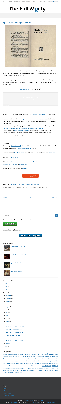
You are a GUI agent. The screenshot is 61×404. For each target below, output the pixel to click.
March (7, 321)
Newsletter (6, 391)
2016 (6, 347)
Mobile (27, 365)
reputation (42, 368)
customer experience (14, 361)
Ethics (56, 361)
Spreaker (14, 164)
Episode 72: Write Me (16, 271)
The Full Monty (29, 400)
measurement (17, 366)
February (8, 324)
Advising (34, 1)
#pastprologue (7, 354)
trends (46, 370)
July (7, 309)
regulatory (35, 368)
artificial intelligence (45, 354)
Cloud (49, 356)
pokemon (11, 368)
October (8, 301)
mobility (32, 365)
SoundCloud (23, 164)
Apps (35, 354)
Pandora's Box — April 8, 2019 (18, 246)
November (8, 298)
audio (56, 354)
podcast (41, 187)
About (10, 1)
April (7, 318)
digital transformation (33, 361)
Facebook (14, 184)
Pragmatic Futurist (17, 368)
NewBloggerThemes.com (32, 402)
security (53, 368)
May (7, 315)
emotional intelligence (47, 361)
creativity (53, 358)
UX (6, 372)
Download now (25, 89)
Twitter (22, 184)
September (8, 304)
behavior (30, 187)
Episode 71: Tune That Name (18, 263)
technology (40, 370)
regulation (29, 368)
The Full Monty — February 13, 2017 (15, 338)
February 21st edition (38, 114)
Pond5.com (52, 153)
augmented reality (7, 356)
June (7, 312)
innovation (28, 363)
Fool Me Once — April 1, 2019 (18, 254)
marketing (10, 366)
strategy (34, 370)
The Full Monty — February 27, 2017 (15, 327)
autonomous (26, 356)
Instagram (34, 363)
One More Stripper (19, 153)
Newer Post (7, 197)
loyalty (4, 365)
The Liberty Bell (16, 146)
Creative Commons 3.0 (24, 148)
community (26, 358)
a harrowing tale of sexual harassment (28, 119)
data (23, 361)
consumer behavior (35, 358)
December (8, 295)
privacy (24, 368)
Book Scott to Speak (45, 1)
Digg (36, 184)
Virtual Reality (14, 372)
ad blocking (19, 354)
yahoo (21, 372)
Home (4, 1)
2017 (6, 292)
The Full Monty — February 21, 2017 (15, 332)
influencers (22, 363)
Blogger (41, 400)
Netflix (35, 365)
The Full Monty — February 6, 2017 (14, 341)
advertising (25, 354)
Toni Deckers (14, 157)
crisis (56, 358)
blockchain (38, 356)
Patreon (24, 168)
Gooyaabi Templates (50, 402)
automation (19, 356)
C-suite (46, 356)
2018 (6, 289)
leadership (36, 187)
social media (18, 370)
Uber (4, 372)
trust (49, 370)
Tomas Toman (14, 402)
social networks (27, 370)
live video (55, 363)
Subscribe (17, 1)
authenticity (14, 356)
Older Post (54, 197)
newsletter (46, 365)
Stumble (30, 184)
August (7, 307)
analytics (31, 354)
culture (5, 361)
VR (18, 372)
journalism (40, 363)
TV (52, 370)
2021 (6, 283)
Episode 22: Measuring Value (13, 335)
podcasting (6, 368)
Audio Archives (26, 1)
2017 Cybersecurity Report (21, 130)
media (23, 366)
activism (14, 354)
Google (17, 363)
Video (9, 372)
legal (51, 363)
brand (42, 356)
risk (49, 368)
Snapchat (12, 370)
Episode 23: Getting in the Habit (17, 22)
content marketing (45, 358)
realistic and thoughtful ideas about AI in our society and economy (24, 128)
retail (46, 368)
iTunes (13, 162)
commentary (11, 358)
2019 (6, 286)
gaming (13, 363)
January (8, 343)
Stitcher (8, 164)
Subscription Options (9, 395)
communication (19, 358)
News (39, 366)
